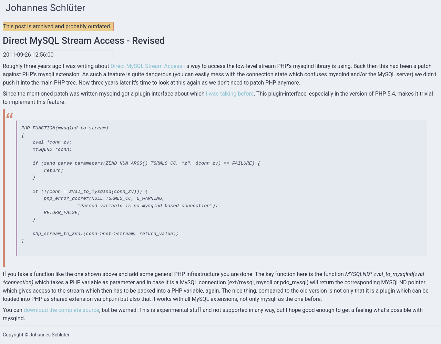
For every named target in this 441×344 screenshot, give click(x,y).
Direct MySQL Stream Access (146, 66)
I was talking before (230, 93)
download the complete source (61, 310)
